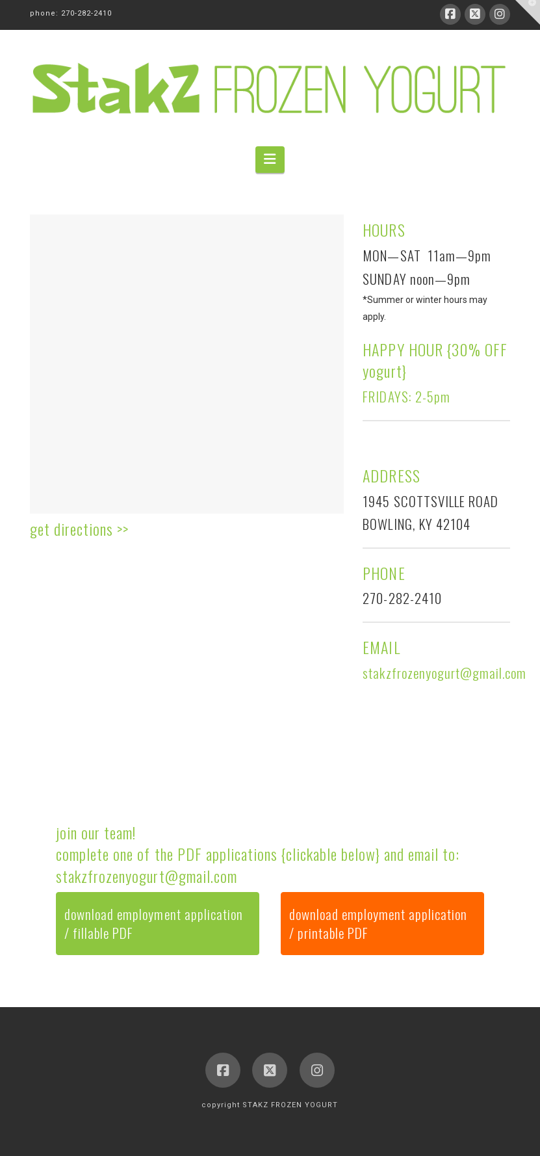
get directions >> (79, 528)
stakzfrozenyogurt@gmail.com (146, 875)
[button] (269, 159)
